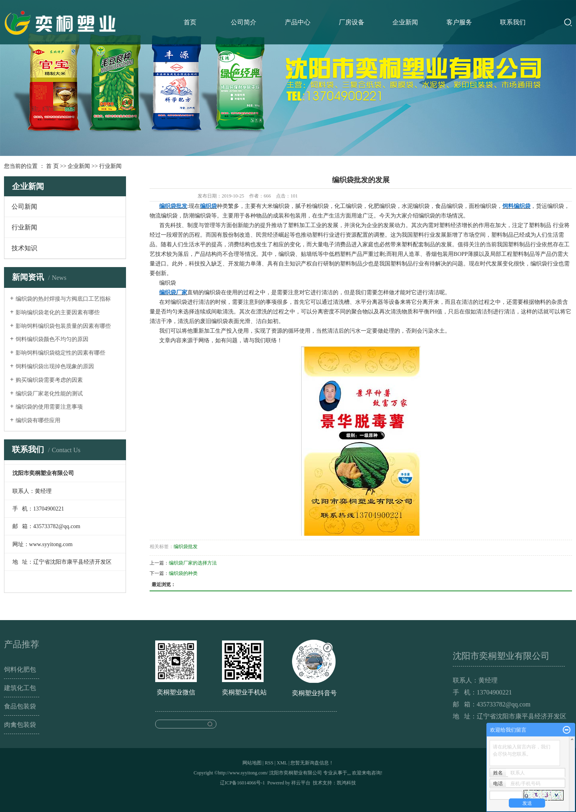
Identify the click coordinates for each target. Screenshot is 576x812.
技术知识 (24, 248)
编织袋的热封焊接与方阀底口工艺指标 (63, 299)
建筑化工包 (20, 687)
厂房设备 (351, 22)
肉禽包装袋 (20, 724)
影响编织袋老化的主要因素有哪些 (58, 312)
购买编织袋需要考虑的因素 (49, 380)
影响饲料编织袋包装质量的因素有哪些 (63, 326)
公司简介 (243, 22)
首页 (190, 22)
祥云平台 (300, 783)
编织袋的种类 (183, 573)
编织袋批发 (186, 546)
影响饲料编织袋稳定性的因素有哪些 (60, 353)
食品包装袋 (20, 706)
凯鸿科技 (346, 783)
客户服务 (459, 22)
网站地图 (252, 763)
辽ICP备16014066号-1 (242, 783)
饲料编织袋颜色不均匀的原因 (52, 339)
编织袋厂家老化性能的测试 (49, 394)
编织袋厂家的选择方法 (193, 563)
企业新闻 (405, 22)
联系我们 (513, 22)
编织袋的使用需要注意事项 (49, 407)
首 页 (52, 166)
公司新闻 (24, 206)
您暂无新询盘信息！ (312, 763)
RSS (269, 763)
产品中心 (297, 22)
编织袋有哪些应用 (38, 420)
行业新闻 (110, 166)
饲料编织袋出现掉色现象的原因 (55, 366)
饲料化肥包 (20, 669)
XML (282, 763)
